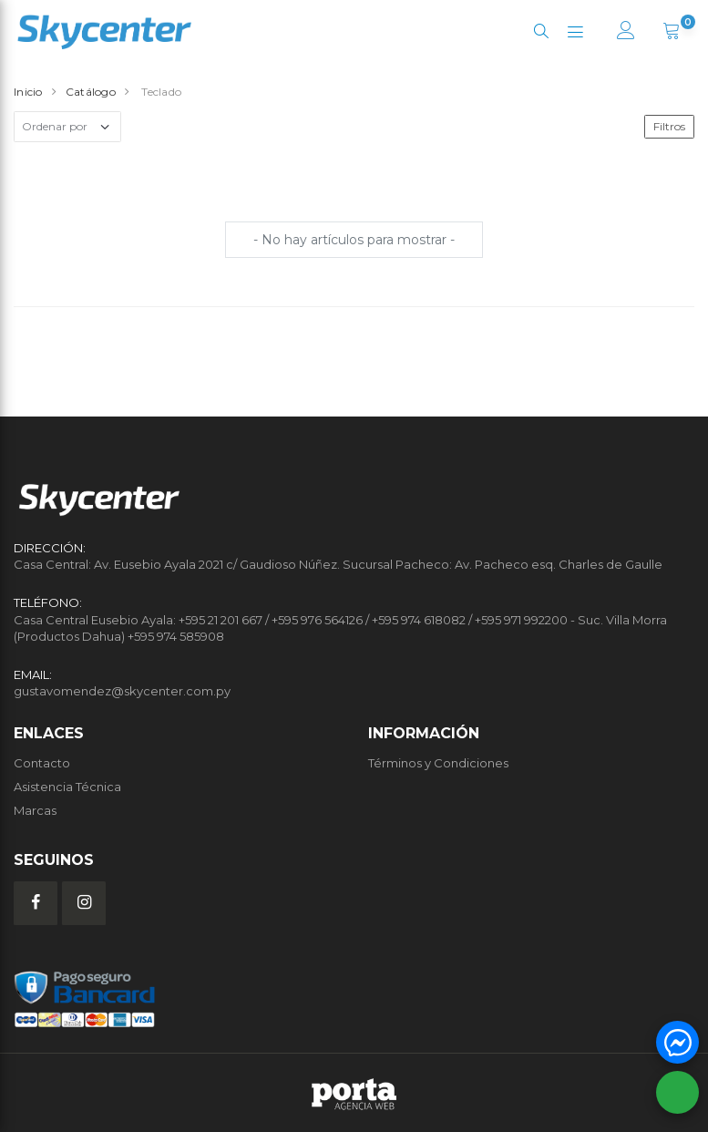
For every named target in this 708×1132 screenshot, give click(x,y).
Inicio (28, 91)
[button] (540, 31)
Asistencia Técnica (67, 786)
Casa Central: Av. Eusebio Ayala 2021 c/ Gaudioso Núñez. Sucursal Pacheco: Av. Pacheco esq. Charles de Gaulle (338, 564)
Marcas (35, 810)
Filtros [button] (669, 126)
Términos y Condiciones (438, 763)
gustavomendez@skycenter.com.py (122, 691)
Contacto (42, 763)
